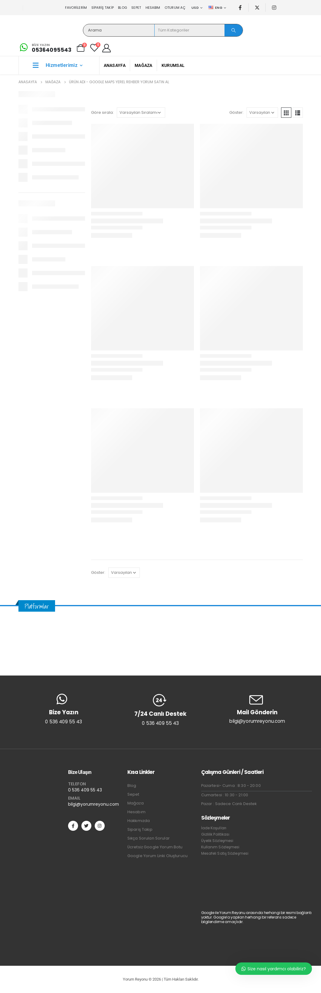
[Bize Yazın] (45, 48)
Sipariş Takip (102, 7)
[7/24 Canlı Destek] (160, 709)
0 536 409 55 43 (85, 790)
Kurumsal (173, 65)
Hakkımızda (138, 820)
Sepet (136, 7)
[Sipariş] (141, 112)
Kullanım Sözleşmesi (220, 847)
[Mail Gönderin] (257, 708)
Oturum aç (175, 7)
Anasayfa (115, 65)
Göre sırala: (102, 112)
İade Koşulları (213, 827)
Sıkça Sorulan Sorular (148, 838)
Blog (122, 7)
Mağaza (143, 65)
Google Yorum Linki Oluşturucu (157, 855)
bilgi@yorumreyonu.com (93, 804)
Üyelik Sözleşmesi (217, 840)
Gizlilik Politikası (215, 834)
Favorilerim (76, 7)
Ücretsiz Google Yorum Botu (155, 847)
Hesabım (153, 7)
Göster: (236, 112)
